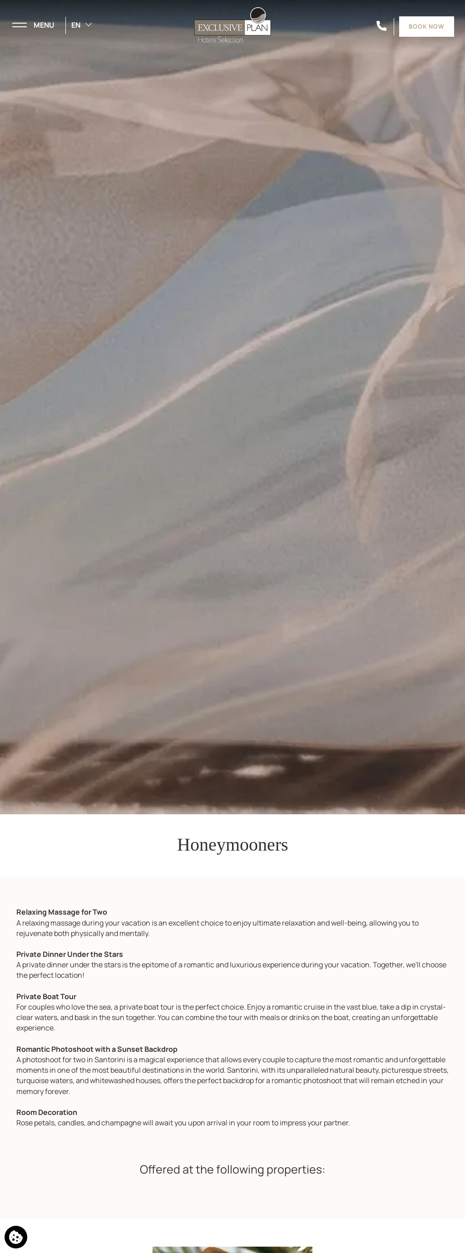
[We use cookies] (16, 1237)
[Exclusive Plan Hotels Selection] (232, 24)
